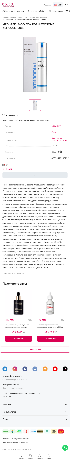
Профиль (39, 456)
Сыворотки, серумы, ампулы (59, 139)
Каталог (30, 456)
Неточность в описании (13, 273)
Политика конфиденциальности (15, 438)
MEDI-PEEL (56, 126)
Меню (49, 456)
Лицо (53, 132)
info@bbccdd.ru (10, 384)
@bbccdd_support (11, 375)
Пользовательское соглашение (15, 442)
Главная (21, 456)
